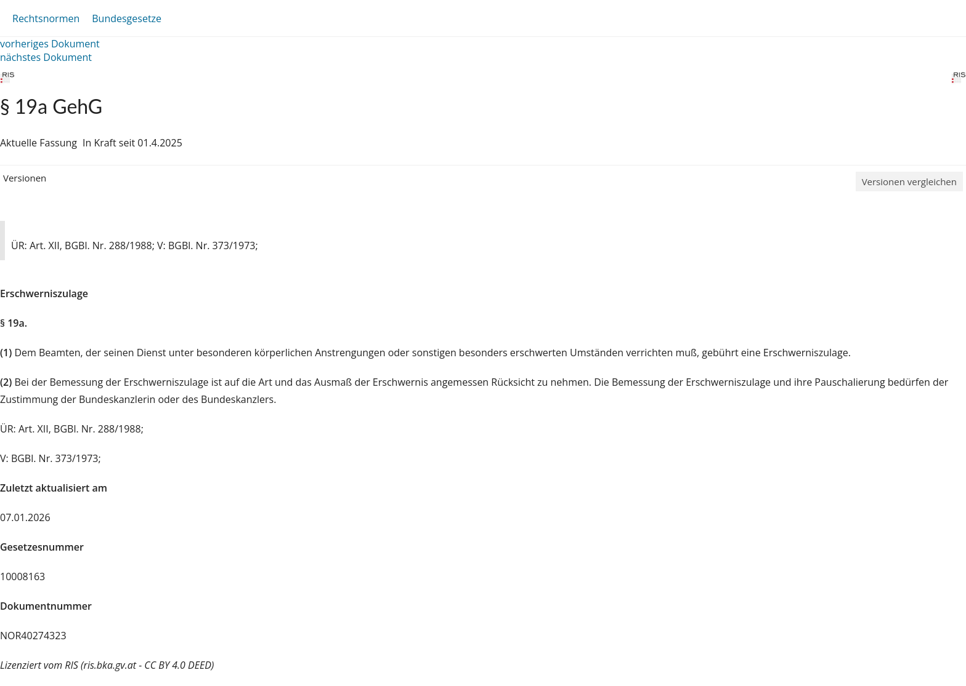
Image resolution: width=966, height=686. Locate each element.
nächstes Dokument (46, 57)
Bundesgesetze (126, 18)
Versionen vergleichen (909, 181)
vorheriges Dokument (50, 43)
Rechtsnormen (45, 18)
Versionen (24, 178)
